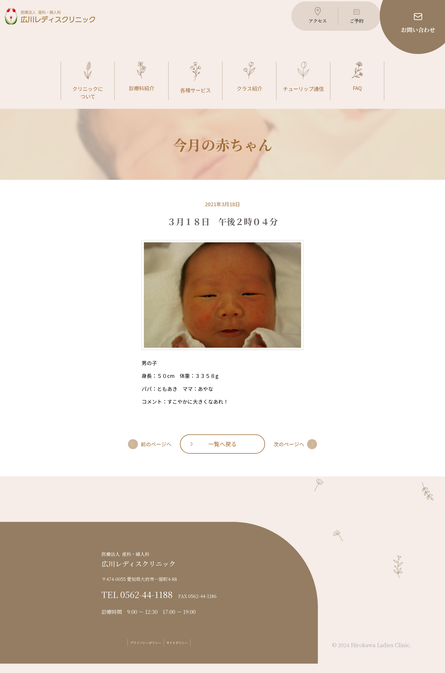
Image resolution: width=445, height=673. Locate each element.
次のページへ (289, 453)
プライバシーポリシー (137, 652)
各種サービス (195, 87)
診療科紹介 (141, 86)
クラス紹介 (249, 86)
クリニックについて (87, 90)
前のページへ (156, 453)
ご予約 (350, 25)
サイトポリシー (187, 652)
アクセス (310, 25)
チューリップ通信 (303, 86)
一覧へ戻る (222, 453)
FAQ (357, 86)
